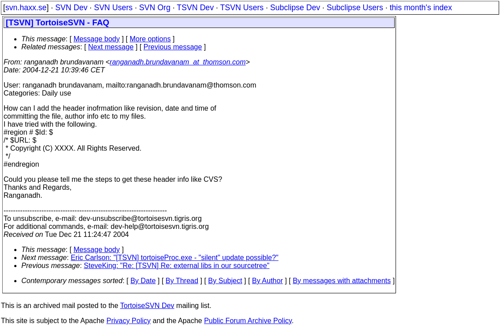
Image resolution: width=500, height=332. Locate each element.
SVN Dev (71, 7)
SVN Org (154, 7)
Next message (110, 47)
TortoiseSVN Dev (147, 305)
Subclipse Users (355, 7)
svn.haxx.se (26, 7)
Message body (96, 39)
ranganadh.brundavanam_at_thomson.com (178, 62)
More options (150, 39)
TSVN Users (242, 7)
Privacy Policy (128, 320)
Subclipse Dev (295, 7)
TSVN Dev (195, 7)
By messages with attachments (342, 280)
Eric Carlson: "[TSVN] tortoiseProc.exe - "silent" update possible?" (174, 257)
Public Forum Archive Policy (248, 320)
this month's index (421, 7)
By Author (267, 280)
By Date (143, 280)
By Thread (182, 280)
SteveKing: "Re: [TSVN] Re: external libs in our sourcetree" (177, 265)
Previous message (173, 47)
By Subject (225, 280)
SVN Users (113, 7)
